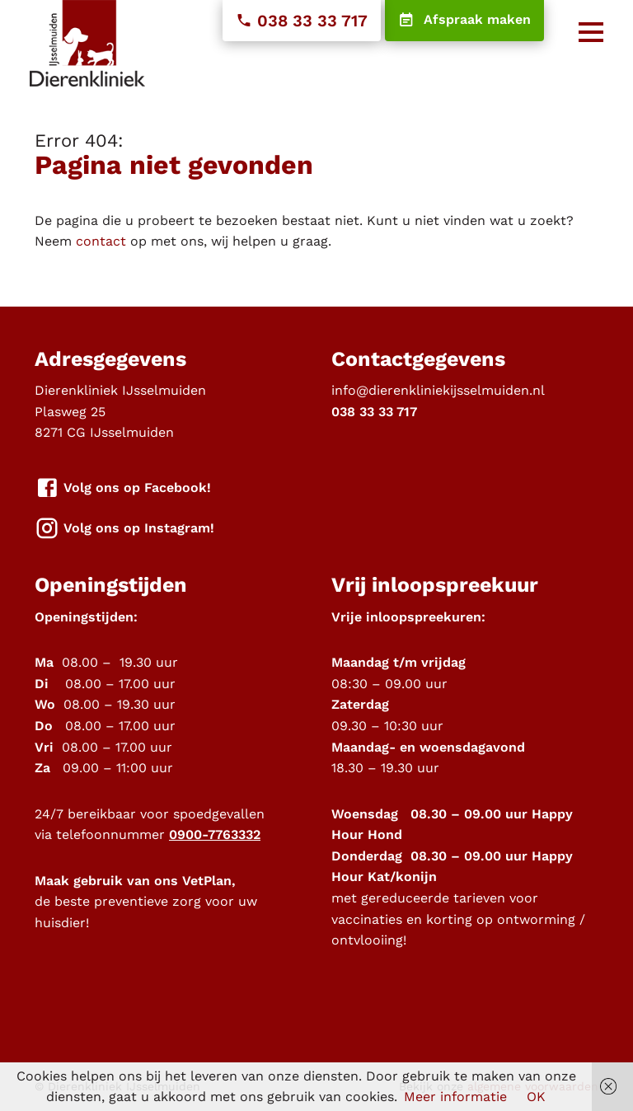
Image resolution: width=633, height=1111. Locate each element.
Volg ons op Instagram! (124, 528)
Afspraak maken (464, 20)
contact (101, 241)
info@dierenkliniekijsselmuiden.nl (438, 390)
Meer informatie (455, 1096)
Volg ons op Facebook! (123, 488)
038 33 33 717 (302, 20)
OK (536, 1096)
